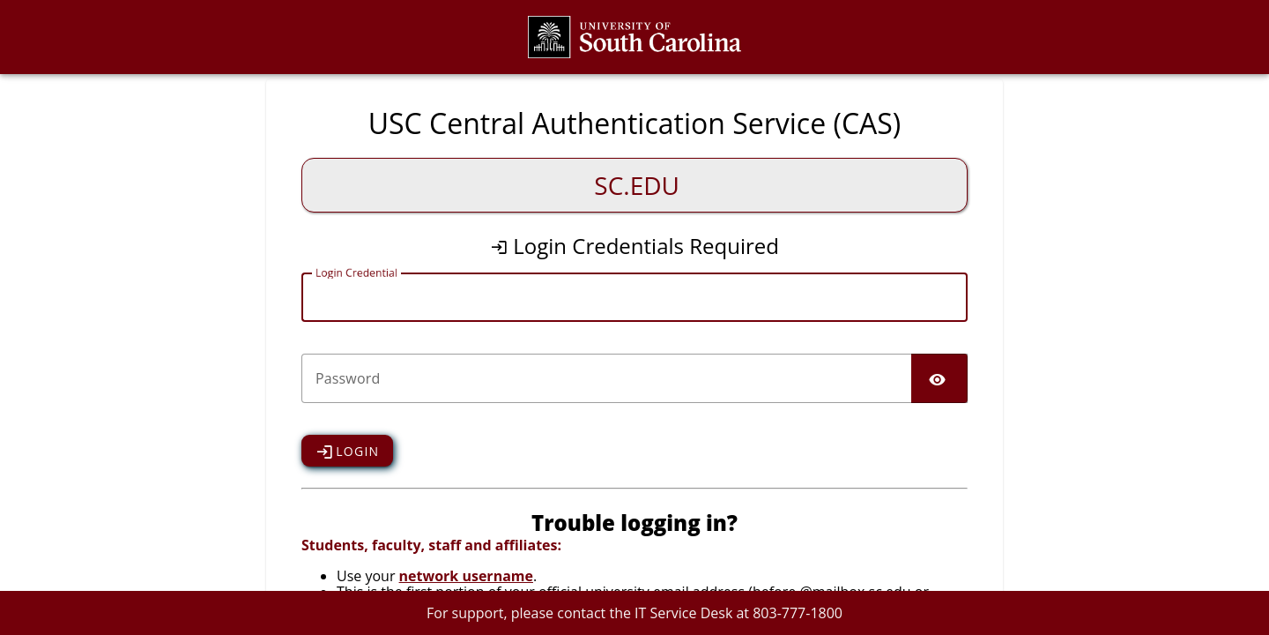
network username (466, 576)
